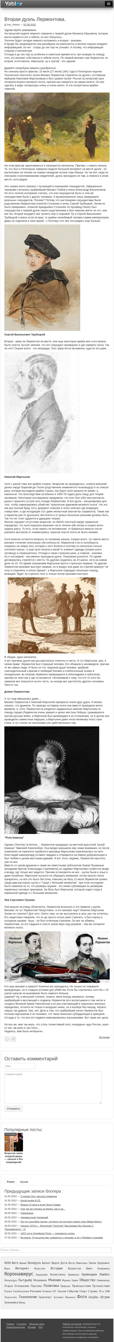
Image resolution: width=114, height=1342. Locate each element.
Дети (64, 1263)
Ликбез (104, 1274)
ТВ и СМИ (104, 1291)
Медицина (40, 1280)
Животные (81, 1263)
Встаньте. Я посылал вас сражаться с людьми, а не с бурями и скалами (61, 1237)
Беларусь (34, 1263)
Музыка (66, 1280)
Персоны (36, 1286)
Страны (93, 1291)
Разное (8, 1291)
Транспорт (45, 1297)
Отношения (21, 1286)
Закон (92, 1263)
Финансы (70, 1297)
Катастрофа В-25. (30, 1200)
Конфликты (103, 1268)
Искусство (39, 1268)
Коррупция (42, 1274)
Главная (10, 1324)
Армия (23, 1263)
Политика (51, 1285)
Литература (10, 1280)
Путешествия (101, 1286)
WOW (7, 1263)
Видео (56, 1263)
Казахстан (74, 1268)
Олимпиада (103, 1280)
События (72, 1291)
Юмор (22, 1302)
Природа (65, 1286)
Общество (87, 1280)
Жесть (71, 1263)
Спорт (83, 1291)
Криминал (73, 1274)
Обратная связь (36, 1324)
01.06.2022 (30, 24)
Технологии (28, 1297)
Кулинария (89, 1274)
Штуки (105, 1297)
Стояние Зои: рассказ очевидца (38, 1196)
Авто (15, 1263)
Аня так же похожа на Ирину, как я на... (42, 1208)
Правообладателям (15, 1327)
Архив (24, 1181)
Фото (82, 1296)
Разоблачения (21, 1291)
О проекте (22, 1324)
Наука (75, 1280)
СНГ (54, 1291)
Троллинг (58, 1297)
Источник (104, 1037)
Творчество (10, 1297)
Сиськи (61, 1291)
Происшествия (81, 1286)
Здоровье (103, 1263)
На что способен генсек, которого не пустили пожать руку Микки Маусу (61, 1221)
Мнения (54, 1280)
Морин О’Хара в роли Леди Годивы (40, 1204)
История (56, 1268)
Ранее (11, 1181)
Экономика (11, 1302)
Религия (46, 1291)
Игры (7, 1268)
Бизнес (46, 1263)
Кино (89, 1268)
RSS (41, 1327)
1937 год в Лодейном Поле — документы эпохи (47, 1233)
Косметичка (57, 1274)
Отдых (8, 1286)
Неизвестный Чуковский (34, 1217)
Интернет (22, 1268)
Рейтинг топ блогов (72, 1324)
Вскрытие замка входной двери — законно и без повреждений (13, 1148)
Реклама (35, 1291)
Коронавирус (18, 1274)
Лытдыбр (25, 1280)
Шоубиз (93, 1297)
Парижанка (26, 1213)
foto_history (12, 24)
